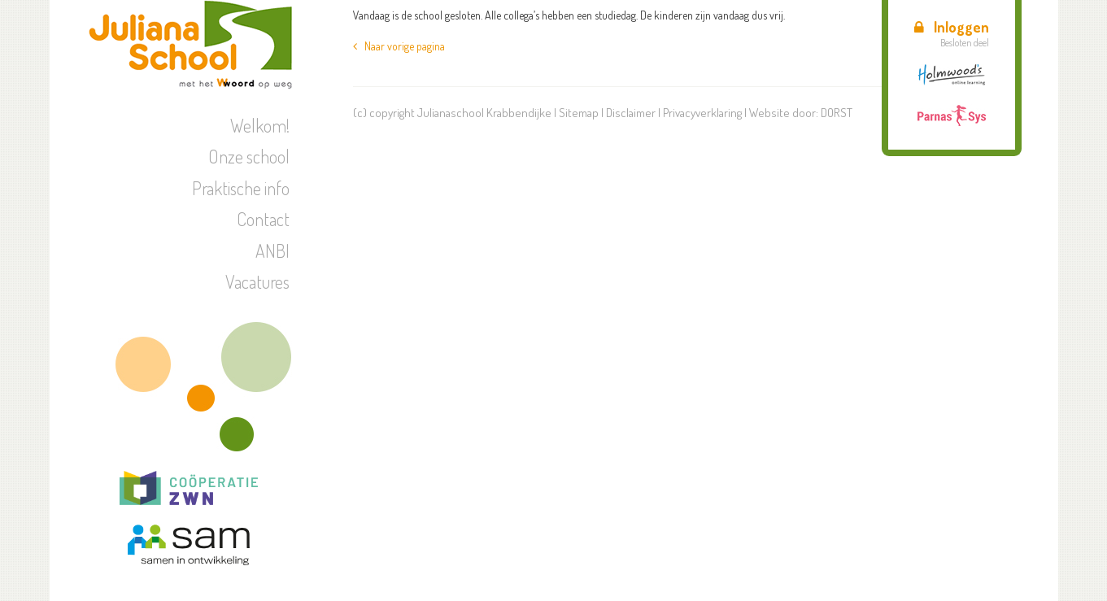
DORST (836, 112)
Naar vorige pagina (399, 46)
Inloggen (951, 27)
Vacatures (257, 281)
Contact (263, 219)
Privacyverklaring (702, 112)
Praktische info (241, 188)
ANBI (272, 250)
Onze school (249, 156)
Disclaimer (631, 112)
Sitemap (579, 112)
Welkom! (260, 125)
